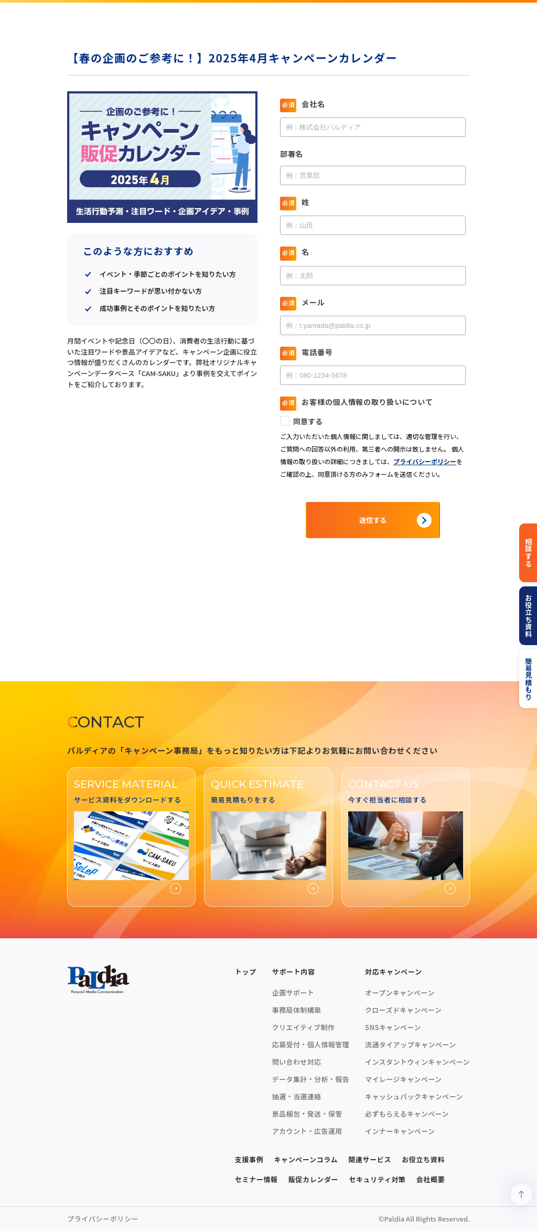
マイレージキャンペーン (403, 1079)
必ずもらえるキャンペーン (407, 1114)
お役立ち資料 (423, 1159)
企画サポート (293, 993)
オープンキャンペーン (399, 993)
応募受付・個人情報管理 (310, 1045)
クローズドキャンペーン (403, 1010)
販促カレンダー (313, 1179)
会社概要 (430, 1179)
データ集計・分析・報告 (310, 1079)
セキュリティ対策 (377, 1179)
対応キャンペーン (393, 972)
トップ (245, 972)
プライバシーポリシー (102, 1219)
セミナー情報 (256, 1179)
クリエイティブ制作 (303, 1027)
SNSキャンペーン (393, 1027)
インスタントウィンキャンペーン (417, 1062)
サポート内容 (293, 972)
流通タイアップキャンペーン (410, 1045)
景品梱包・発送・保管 (307, 1114)
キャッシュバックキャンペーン (414, 1096)
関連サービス (369, 1159)
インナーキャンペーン (400, 1131)
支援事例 (249, 1159)
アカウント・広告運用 (307, 1131)
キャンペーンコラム (306, 1159)
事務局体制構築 (296, 1010)
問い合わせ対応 (296, 1062)
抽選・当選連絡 (296, 1096)
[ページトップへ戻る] (521, 1194)
